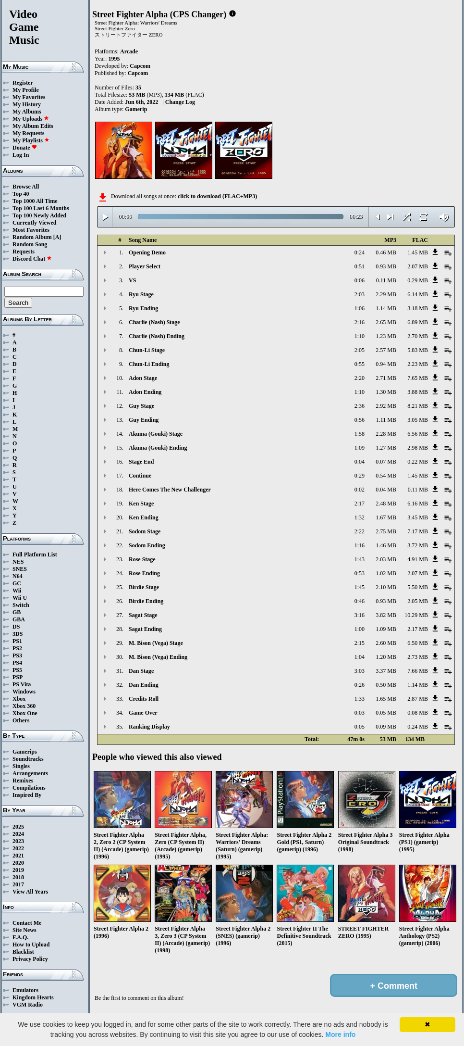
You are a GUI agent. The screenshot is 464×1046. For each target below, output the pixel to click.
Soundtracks (28, 759)
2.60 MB (386, 643)
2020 (18, 862)
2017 (18, 884)
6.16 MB (417, 503)
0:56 (359, 419)
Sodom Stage (144, 531)
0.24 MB (417, 726)
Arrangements (30, 773)
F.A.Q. (20, 937)
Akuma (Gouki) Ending (158, 447)
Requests (23, 251)
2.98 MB (417, 447)
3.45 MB (417, 517)
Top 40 (20, 193)
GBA (18, 619)
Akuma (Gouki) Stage (156, 433)
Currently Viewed (34, 222)
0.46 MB (386, 252)
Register (22, 82)
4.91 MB (417, 559)
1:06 (359, 308)
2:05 (359, 350)
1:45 (359, 587)
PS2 (17, 648)
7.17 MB (417, 531)
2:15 (359, 643)
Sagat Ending (145, 629)
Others (20, 720)
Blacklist (23, 951)
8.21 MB (417, 406)
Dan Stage (141, 671)
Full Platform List (34, 554)
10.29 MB (416, 615)
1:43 (359, 559)
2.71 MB (386, 378)
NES (18, 561)
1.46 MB (386, 545)
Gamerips (24, 751)
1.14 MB (386, 308)
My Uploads (30, 118)
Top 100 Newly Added (39, 215)
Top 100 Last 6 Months (40, 208)
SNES (19, 569)
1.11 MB (386, 419)
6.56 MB (417, 433)
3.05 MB (417, 419)
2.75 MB (386, 531)
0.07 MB (386, 461)
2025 (18, 826)
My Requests (28, 133)
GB (16, 612)
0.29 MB (417, 280)
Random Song (29, 244)
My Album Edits (32, 126)
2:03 (359, 294)
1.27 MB (386, 447)
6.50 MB (417, 643)
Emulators (25, 990)
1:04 (359, 657)
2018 (18, 877)
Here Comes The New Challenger (170, 489)
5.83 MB (417, 350)
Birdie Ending (146, 601)
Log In (20, 154)
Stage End (141, 461)
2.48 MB (386, 503)
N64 (17, 576)
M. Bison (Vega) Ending (158, 657)
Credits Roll (144, 698)
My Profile (25, 90)
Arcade (129, 51)
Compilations (29, 787)
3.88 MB (417, 392)
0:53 (359, 573)
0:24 (359, 252)
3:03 (359, 671)
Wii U (19, 597)
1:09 (359, 447)
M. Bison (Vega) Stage (156, 643)
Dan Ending (144, 684)
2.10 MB (386, 587)
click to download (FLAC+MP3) (217, 196)
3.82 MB (386, 615)
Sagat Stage (143, 615)
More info (340, 1034)
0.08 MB (417, 712)
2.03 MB (386, 559)
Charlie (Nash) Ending (156, 336)
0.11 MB (386, 280)
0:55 (359, 364)
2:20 (359, 378)
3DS (17, 633)
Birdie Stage (144, 587)
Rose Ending (144, 573)
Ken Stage (141, 503)
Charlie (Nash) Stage (154, 322)
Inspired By (26, 795)
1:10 (359, 336)
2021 (18, 855)
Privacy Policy (30, 959)
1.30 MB (386, 392)
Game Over (143, 712)
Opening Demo (147, 252)
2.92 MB (386, 406)
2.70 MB (417, 336)
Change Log (180, 102)
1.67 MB (386, 517)
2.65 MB (386, 322)
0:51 (359, 266)
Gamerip (136, 109)
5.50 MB (417, 587)
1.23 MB (386, 336)
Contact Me (26, 923)
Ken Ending (144, 517)
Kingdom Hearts (33, 997)
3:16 (359, 615)
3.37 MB (386, 671)
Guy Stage (141, 406)
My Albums (26, 111)
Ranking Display (149, 726)
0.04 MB (386, 489)
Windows (24, 691)
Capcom (140, 66)
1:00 (359, 629)
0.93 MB (386, 266)
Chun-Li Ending (149, 364)
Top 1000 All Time (34, 201)
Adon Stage (143, 378)
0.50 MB (386, 684)
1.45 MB (417, 252)
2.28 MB (386, 433)
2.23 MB (417, 364)
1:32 (359, 517)
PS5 (17, 670)
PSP (17, 677)
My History (26, 104)
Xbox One (24, 713)
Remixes (22, 780)
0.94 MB (386, 364)
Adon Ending (145, 392)
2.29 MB (386, 294)
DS (16, 626)
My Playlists (30, 140)
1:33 (359, 698)
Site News (24, 930)
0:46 (359, 601)
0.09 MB (386, 726)
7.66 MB (417, 671)
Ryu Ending (143, 308)
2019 (18, 870)
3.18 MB (417, 308)
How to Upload (30, 944)
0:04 (359, 461)
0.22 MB (417, 461)
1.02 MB (386, 573)
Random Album (32, 237)
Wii (16, 590)
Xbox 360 (24, 706)
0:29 (359, 475)
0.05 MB (386, 712)
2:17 (359, 503)
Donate (24, 147)
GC (16, 583)
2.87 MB (417, 698)
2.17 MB (417, 629)
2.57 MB (386, 350)
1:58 (359, 433)
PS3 (17, 655)
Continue (140, 475)
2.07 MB (417, 266)
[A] (57, 237)
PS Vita (21, 684)
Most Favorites (30, 230)
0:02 (359, 489)
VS (132, 280)
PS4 (17, 662)
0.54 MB (386, 475)
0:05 (359, 726)
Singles (21, 766)
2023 (18, 841)
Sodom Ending (147, 545)
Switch (20, 605)
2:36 (359, 406)
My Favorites (28, 97)
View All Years (30, 891)
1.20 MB (386, 657)
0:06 (359, 280)
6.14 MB (417, 294)
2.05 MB (417, 601)
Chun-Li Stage (147, 350)
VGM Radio (27, 1004)
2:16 (359, 322)
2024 (18, 834)
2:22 (359, 531)
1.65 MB (386, 698)
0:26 (359, 684)
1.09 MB (386, 629)
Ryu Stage (141, 294)
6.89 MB (417, 322)
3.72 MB (417, 545)
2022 (18, 848)
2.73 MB (417, 657)
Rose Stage (142, 559)
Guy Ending (144, 419)
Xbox (18, 698)
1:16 (359, 545)
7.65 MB (417, 378)
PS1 (17, 641)
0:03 (359, 712)
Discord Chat (32, 258)
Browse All (25, 186)
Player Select (144, 266)
